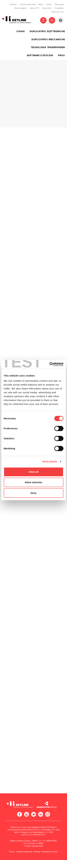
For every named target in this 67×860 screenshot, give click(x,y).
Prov (61, 55)
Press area (59, 4)
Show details (49, 461)
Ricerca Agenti (21, 8)
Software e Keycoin (40, 55)
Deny (33, 493)
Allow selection (33, 482)
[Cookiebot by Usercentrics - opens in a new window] (49, 364)
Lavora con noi (57, 12)
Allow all (33, 471)
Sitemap (37, 852)
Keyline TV (34, 8)
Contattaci (59, 8)
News (41, 4)
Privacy (11, 852)
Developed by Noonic (50, 852)
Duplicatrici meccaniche (48, 39)
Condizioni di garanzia (24, 852)
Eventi (49, 4)
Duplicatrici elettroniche (47, 31)
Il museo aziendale (28, 4)
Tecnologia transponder (48, 47)
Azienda (13, 4)
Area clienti (47, 8)
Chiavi (20, 31)
